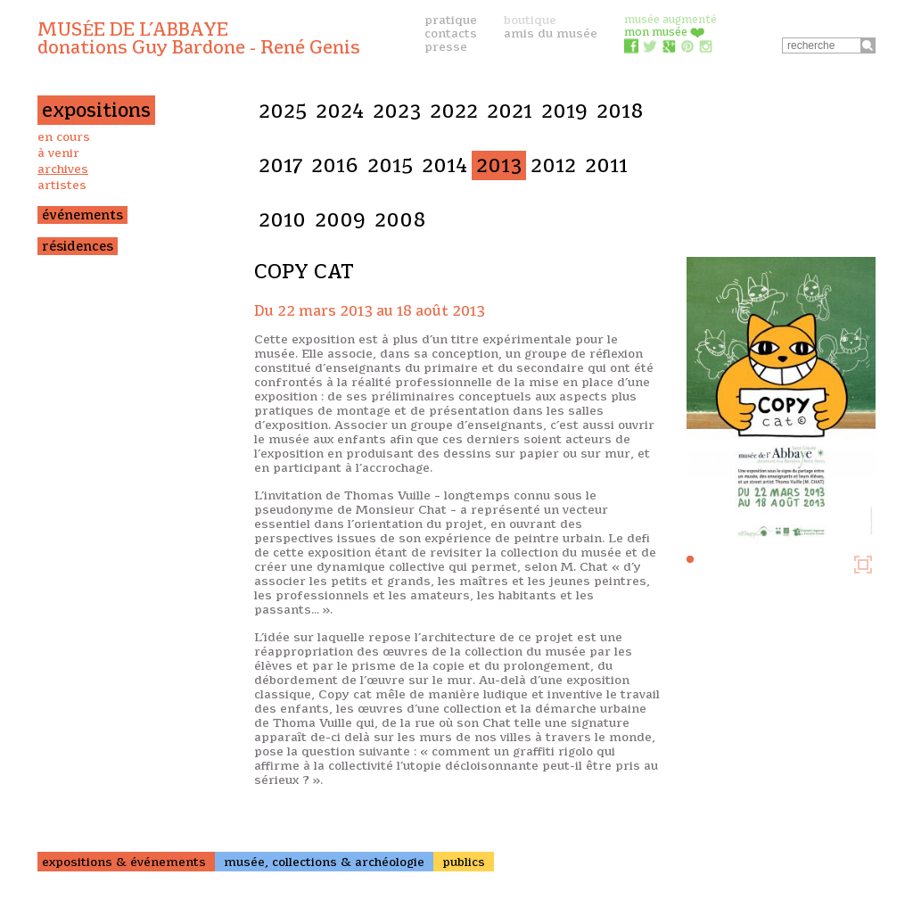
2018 (620, 111)
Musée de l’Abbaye (198, 38)
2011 (606, 165)
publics (463, 861)
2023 (397, 111)
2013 (499, 165)
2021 (509, 111)
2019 (564, 111)
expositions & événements (124, 861)
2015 (390, 165)
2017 (280, 165)
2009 (340, 220)
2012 (553, 165)
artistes (61, 184)
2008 (400, 220)
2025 (283, 111)
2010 (282, 220)
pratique (450, 19)
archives (62, 168)
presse (445, 46)
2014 (444, 165)
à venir (58, 152)
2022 (454, 111)
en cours (63, 136)
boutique (530, 19)
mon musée (664, 31)
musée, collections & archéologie (324, 861)
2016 (334, 165)
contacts (450, 33)
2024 (340, 111)
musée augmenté (670, 19)
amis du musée (550, 33)
